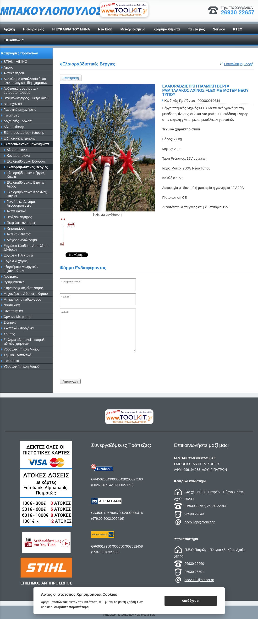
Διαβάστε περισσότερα (71, 607)
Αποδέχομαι (190, 600)
